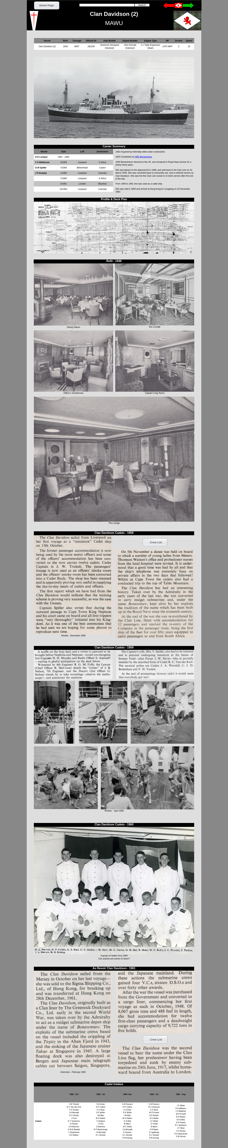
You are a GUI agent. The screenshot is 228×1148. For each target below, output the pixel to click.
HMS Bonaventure (143, 157)
